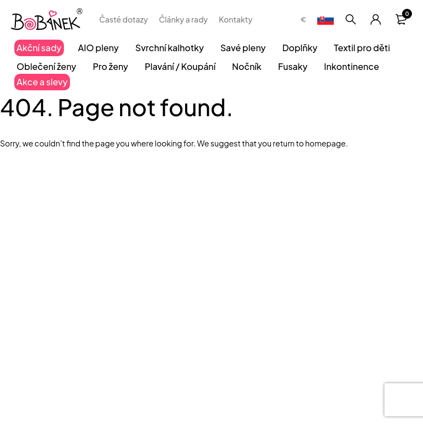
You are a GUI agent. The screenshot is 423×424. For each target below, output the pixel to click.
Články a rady (183, 19)
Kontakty (235, 19)
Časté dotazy (123, 19)
